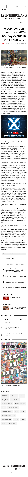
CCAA (23, 415)
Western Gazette (6, 422)
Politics (22, 399)
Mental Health (12, 426)
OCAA (16, 415)
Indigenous (14, 399)
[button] (22, 22)
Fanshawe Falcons (13, 411)
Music (3, 426)
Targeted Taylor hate (15, 298)
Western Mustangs (7, 415)
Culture (16, 43)
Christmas (6, 254)
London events (21, 254)
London (16, 422)
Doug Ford (5, 403)
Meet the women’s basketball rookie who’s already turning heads (18, 309)
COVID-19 (5, 399)
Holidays (12, 254)
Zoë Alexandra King (8, 43)
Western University (20, 407)
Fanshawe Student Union (8, 418)
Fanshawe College (7, 407)
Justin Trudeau (14, 403)
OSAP (3, 411)
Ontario (23, 422)
